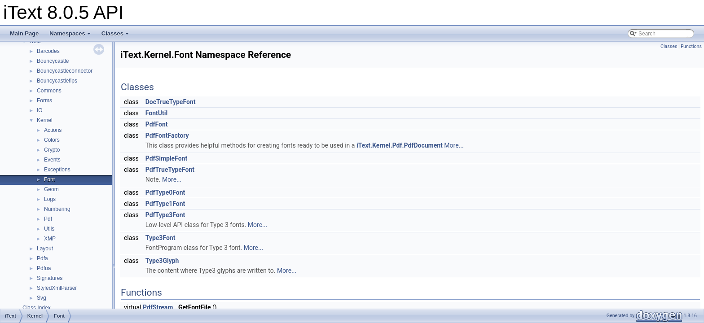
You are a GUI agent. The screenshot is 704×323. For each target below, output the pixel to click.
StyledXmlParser (57, 288)
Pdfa (42, 258)
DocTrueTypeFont (170, 101)
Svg (41, 298)
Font (49, 179)
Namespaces (70, 33)
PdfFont (156, 124)
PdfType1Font (165, 203)
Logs (50, 199)
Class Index (36, 308)
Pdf (48, 219)
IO (40, 110)
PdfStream (158, 307)
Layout (45, 248)
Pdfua (44, 268)
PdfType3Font (165, 214)
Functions (691, 46)
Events (52, 160)
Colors (52, 140)
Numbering (57, 209)
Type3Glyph (162, 260)
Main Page (24, 33)
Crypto (52, 150)
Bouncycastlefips (57, 81)
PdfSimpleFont (166, 158)
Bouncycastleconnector (64, 71)
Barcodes (48, 51)
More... (453, 145)
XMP (50, 239)
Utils (49, 229)
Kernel (45, 120)
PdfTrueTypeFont (169, 169)
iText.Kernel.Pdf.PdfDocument (399, 145)
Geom (51, 189)
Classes (115, 33)
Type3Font (160, 237)
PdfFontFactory (167, 135)
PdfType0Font (165, 192)
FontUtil (156, 113)
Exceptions (57, 169)
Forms (44, 100)
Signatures (49, 278)
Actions (53, 130)
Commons (49, 90)
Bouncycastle (53, 61)
